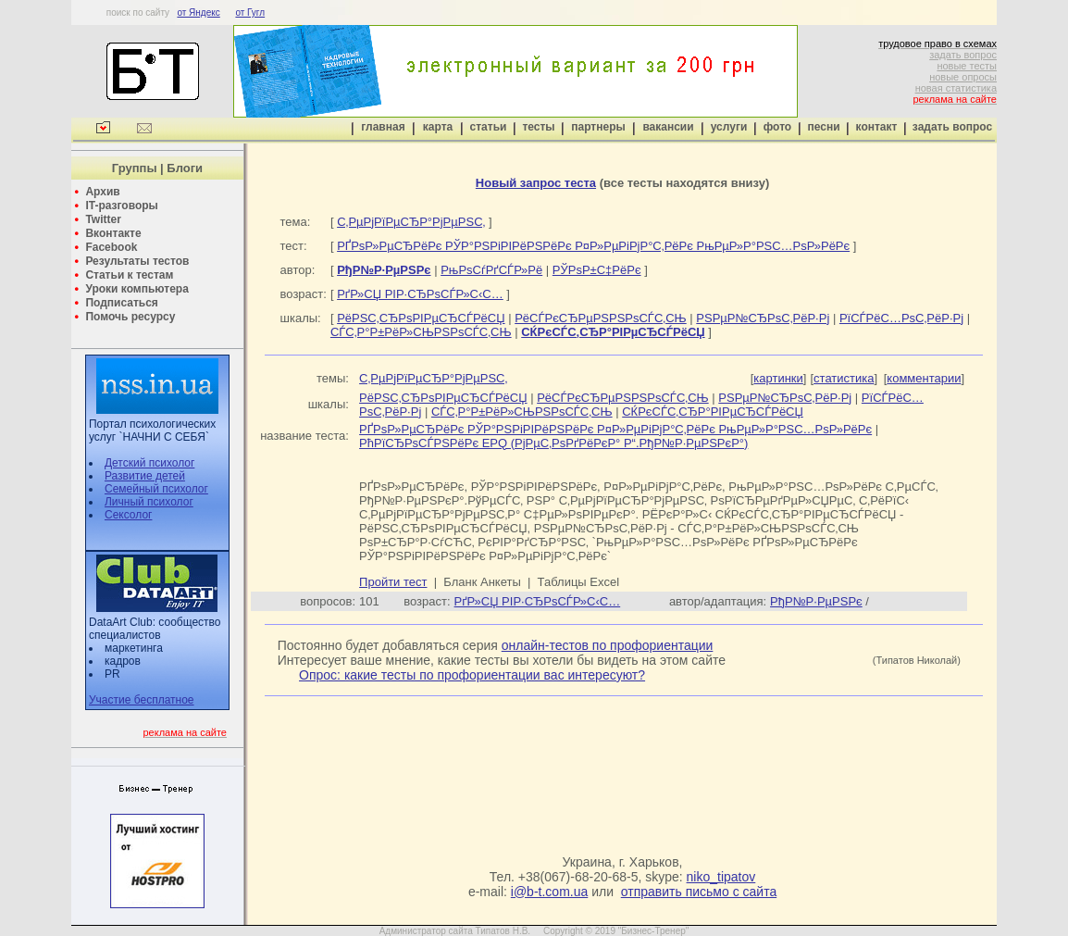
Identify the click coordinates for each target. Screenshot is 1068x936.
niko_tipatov (721, 876)
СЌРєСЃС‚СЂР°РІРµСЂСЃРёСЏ (712, 411)
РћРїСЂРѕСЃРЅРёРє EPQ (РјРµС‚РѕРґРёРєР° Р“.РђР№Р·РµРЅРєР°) (553, 443)
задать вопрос (963, 54)
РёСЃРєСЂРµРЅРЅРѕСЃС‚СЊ (601, 318)
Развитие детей (145, 475)
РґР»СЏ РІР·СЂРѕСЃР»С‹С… (420, 294)
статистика (843, 378)
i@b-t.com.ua (549, 891)
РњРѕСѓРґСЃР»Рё (491, 270)
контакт (877, 126)
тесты (538, 126)
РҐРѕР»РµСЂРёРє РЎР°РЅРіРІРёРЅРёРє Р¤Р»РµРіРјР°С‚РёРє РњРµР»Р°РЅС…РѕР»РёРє (593, 246)
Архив (102, 191)
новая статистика (956, 88)
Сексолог (128, 514)
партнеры (598, 126)
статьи (488, 126)
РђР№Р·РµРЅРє (816, 601)
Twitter (102, 219)
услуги (729, 126)
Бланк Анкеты (481, 582)
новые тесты (967, 65)
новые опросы (963, 76)
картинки (778, 378)
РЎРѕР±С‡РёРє (597, 270)
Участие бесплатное (141, 699)
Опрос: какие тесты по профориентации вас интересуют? (472, 675)
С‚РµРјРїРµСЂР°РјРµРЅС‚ (411, 222)
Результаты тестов (137, 261)
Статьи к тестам (129, 274)
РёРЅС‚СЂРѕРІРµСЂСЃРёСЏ (420, 318)
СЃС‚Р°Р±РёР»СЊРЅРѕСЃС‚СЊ (421, 332)
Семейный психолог (156, 488)
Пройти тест (393, 582)
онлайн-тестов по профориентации (608, 645)
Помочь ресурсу (130, 316)
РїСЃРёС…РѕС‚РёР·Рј (901, 318)
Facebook (111, 247)
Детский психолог (149, 462)
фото (777, 126)
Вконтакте (113, 233)
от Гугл (250, 12)
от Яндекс (198, 12)
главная (382, 126)
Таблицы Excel (579, 582)
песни (823, 126)
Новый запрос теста (536, 183)
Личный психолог (149, 501)
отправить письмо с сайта (698, 891)
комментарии (924, 378)
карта (438, 126)
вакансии (667, 126)
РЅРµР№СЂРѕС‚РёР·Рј (762, 318)
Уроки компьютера (136, 288)
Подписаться (121, 302)
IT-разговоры (121, 205)
